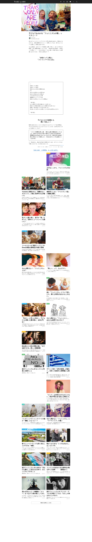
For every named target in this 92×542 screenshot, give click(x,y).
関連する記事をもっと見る (46, 502)
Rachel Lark (62, 145)
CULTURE (48, 177)
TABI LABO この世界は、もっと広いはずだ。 (45, 150)
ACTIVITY (48, 153)
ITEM (23, 404)
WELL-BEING (24, 231)
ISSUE (23, 177)
